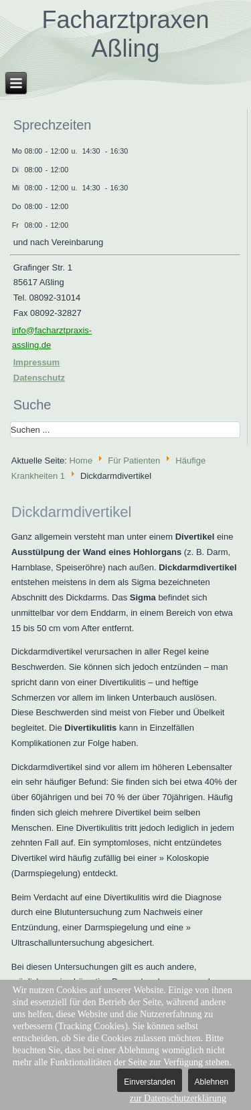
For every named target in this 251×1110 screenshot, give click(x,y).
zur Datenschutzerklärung (178, 1098)
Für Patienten (134, 460)
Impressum (36, 362)
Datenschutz (39, 378)
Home (80, 460)
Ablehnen (212, 1082)
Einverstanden (149, 1082)
